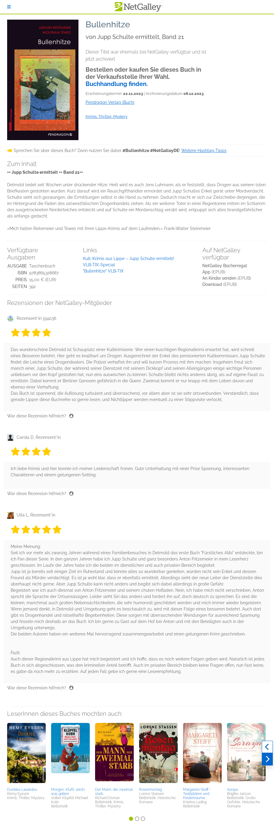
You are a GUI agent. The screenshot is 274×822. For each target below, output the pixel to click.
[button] (26, 754)
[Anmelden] (9, 7)
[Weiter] (267, 759)
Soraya (232, 789)
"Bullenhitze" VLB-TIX (103, 271)
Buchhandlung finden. (117, 83)
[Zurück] (267, 747)
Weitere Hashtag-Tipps (203, 150)
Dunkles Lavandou (22, 789)
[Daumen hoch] (71, 416)
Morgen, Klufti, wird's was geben (68, 791)
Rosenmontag (150, 789)
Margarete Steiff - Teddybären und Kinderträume (197, 793)
